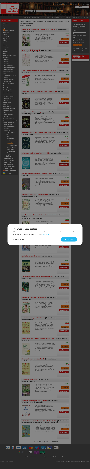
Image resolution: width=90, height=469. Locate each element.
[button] (19, 239)
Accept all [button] (69, 239)
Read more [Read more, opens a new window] (46, 234)
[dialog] (45, 234)
